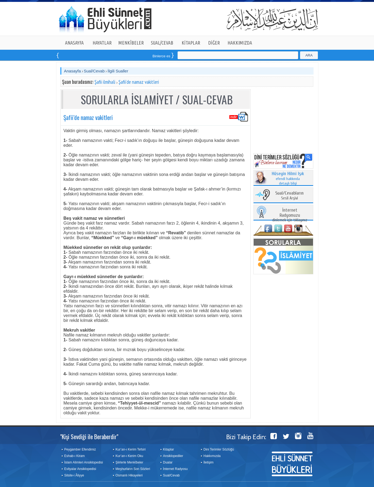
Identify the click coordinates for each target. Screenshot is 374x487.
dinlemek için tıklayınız (289, 215)
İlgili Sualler (117, 71)
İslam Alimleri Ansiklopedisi (83, 462)
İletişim (208, 462)
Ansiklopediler (173, 456)
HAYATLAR (102, 42)
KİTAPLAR (191, 42)
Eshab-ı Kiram (74, 456)
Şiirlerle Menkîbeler (129, 462)
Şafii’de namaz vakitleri (138, 82)
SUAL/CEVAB (162, 42)
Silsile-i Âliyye (74, 475)
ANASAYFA (74, 42)
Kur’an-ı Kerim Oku (129, 456)
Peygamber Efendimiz (80, 449)
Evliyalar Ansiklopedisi (80, 469)
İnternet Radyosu (175, 469)
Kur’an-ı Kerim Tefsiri (130, 449)
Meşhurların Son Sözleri (132, 469)
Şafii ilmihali (104, 82)
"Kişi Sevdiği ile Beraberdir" (89, 436)
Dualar (167, 462)
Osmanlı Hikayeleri (129, 475)
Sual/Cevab (94, 71)
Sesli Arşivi (289, 196)
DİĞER (214, 42)
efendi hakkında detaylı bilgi (288, 179)
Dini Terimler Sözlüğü (218, 449)
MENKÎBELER (131, 42)
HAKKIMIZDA (239, 42)
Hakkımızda (211, 456)
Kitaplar (168, 449)
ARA (309, 55)
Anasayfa (72, 71)
